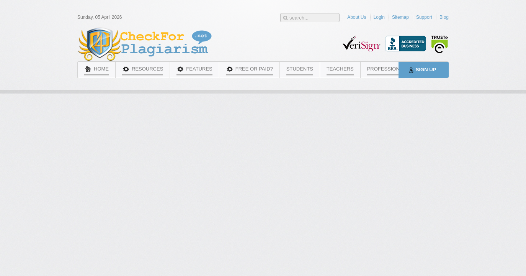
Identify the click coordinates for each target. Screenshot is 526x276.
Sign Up (426, 69)
